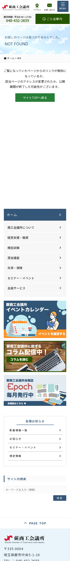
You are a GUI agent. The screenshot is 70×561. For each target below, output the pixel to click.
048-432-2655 (17, 18)
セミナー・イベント (20, 278)
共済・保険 (14, 268)
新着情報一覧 (18, 430)
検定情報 (15, 456)
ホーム (12, 214)
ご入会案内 (52, 19)
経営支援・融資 (17, 237)
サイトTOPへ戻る (35, 97)
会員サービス (16, 288)
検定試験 (13, 247)
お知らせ (15, 439)
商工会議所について (20, 227)
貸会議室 (13, 258)
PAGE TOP (37, 523)
